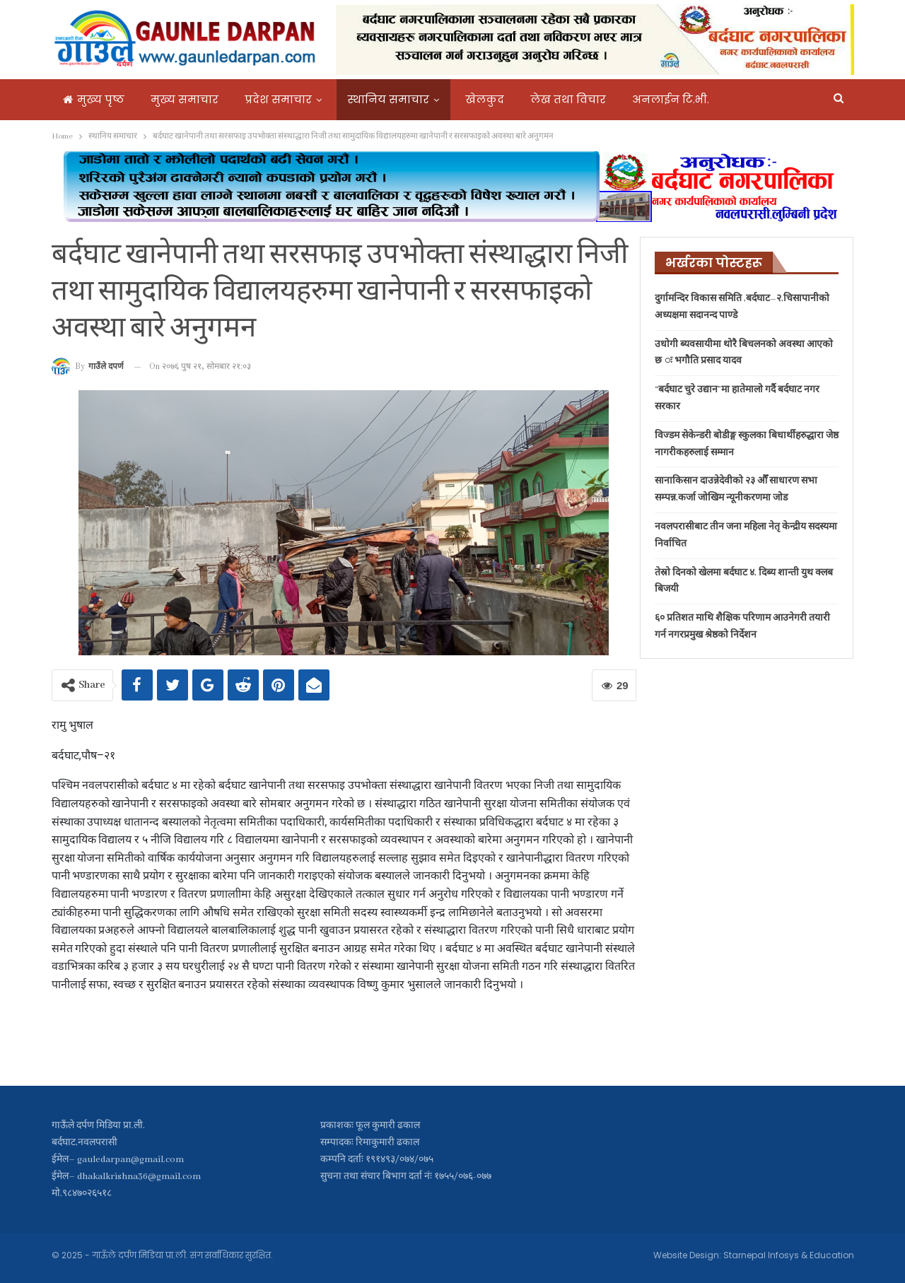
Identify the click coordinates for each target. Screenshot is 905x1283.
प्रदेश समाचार (278, 99)
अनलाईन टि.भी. (670, 99)
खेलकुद (484, 99)
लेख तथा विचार (568, 99)
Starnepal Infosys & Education (788, 1255)
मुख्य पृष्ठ (93, 99)
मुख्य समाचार (184, 99)
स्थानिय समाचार (388, 99)
